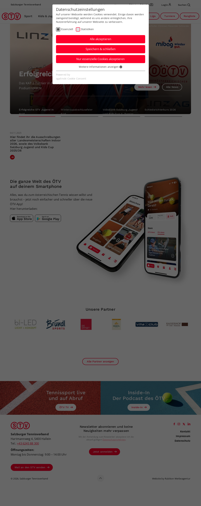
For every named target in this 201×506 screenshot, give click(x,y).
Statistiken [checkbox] (87, 29)
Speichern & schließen (101, 49)
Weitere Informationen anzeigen (100, 66)
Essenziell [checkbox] (67, 29)
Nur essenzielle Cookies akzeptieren (100, 59)
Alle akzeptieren (100, 39)
